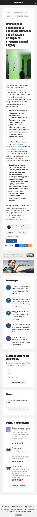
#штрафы (10, 232)
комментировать (12, 241)
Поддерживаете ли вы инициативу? (17, 357)
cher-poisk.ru (18, 3)
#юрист (10, 236)
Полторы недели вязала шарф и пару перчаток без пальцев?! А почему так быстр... (21, 302)
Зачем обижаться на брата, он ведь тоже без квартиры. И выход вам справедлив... (21, 340)
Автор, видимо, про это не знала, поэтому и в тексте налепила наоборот (20, 315)
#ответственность (22, 232)
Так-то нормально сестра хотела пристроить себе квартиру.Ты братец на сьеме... (21, 328)
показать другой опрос (18, 382)
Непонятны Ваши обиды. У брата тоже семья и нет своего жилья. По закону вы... (21, 289)
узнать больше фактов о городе (18, 409)
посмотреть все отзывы (18, 485)
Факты (9, 394)
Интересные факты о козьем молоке (17, 401)
